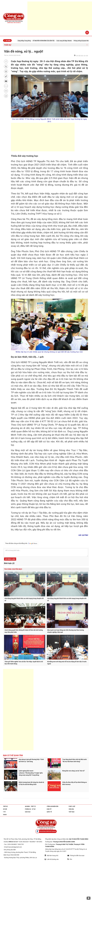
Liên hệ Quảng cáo (52, 859)
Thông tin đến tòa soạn (75, 855)
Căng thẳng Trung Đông (27, 40)
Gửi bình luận (10, 559)
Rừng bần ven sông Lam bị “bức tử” (73, 771)
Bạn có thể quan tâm (13, 755)
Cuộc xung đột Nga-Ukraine (67, 40)
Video (5, 814)
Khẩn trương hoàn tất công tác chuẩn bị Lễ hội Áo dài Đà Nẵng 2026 (31, 783)
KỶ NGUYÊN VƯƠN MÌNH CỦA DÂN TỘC (47, 40)
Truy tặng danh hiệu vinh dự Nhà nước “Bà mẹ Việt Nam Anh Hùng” (74, 760)
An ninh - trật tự (30, 806)
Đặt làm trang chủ (51, 855)
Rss (69, 859)
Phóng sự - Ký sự (30, 809)
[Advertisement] (59, 16)
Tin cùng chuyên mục (13, 569)
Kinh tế (49, 809)
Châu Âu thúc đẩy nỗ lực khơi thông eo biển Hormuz (74, 783)
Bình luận (9, 563)
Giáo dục (28, 811)
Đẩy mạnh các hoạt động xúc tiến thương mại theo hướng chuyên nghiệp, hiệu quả (65, 631)
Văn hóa (71, 809)
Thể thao (71, 811)
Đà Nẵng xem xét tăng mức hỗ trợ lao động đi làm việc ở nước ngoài (67, 663)
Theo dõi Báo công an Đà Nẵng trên (21, 543)
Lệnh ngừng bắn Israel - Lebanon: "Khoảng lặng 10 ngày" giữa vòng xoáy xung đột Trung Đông (31, 773)
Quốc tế (49, 811)
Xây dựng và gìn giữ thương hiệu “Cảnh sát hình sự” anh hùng (31, 760)
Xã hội (5, 809)
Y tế (4, 811)
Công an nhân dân (52, 806)
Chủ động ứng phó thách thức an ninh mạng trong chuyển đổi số (24, 599)
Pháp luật (72, 806)
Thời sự (7, 45)
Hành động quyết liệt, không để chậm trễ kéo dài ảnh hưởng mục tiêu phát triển (24, 631)
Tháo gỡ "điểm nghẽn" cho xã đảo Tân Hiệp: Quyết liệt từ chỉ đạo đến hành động (24, 663)
